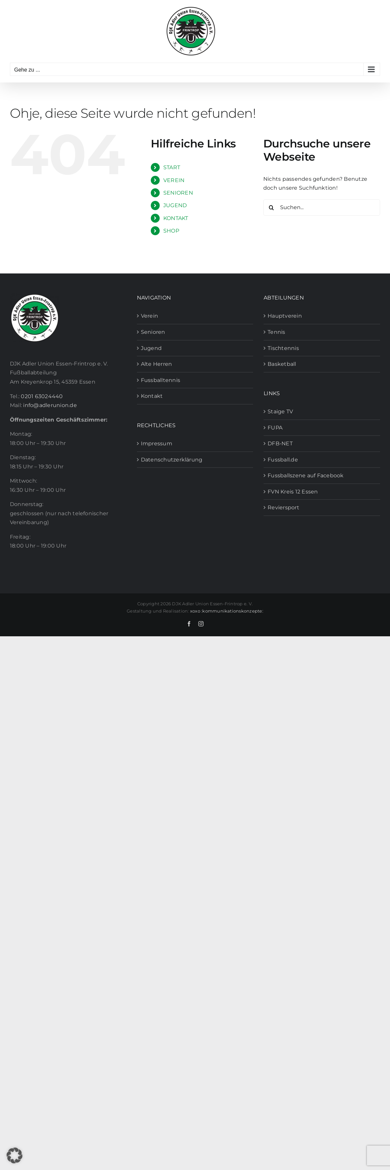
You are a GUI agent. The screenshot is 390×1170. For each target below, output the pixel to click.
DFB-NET (280, 443)
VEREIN (173, 180)
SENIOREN (178, 193)
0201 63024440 (42, 396)
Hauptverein (285, 316)
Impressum (156, 443)
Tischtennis (283, 348)
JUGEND (175, 205)
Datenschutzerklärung (172, 460)
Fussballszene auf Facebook (305, 475)
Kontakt (152, 396)
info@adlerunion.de (50, 405)
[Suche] (271, 207)
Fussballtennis (160, 380)
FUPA (275, 428)
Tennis (276, 332)
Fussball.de (283, 460)
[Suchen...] (321, 207)
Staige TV (280, 411)
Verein (149, 316)
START (171, 167)
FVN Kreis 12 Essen (293, 492)
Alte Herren (156, 364)
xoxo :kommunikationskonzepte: (226, 611)
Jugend (151, 348)
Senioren (153, 332)
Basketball (282, 364)
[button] (14, 1155)
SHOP (171, 231)
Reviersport (283, 507)
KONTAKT (175, 218)
